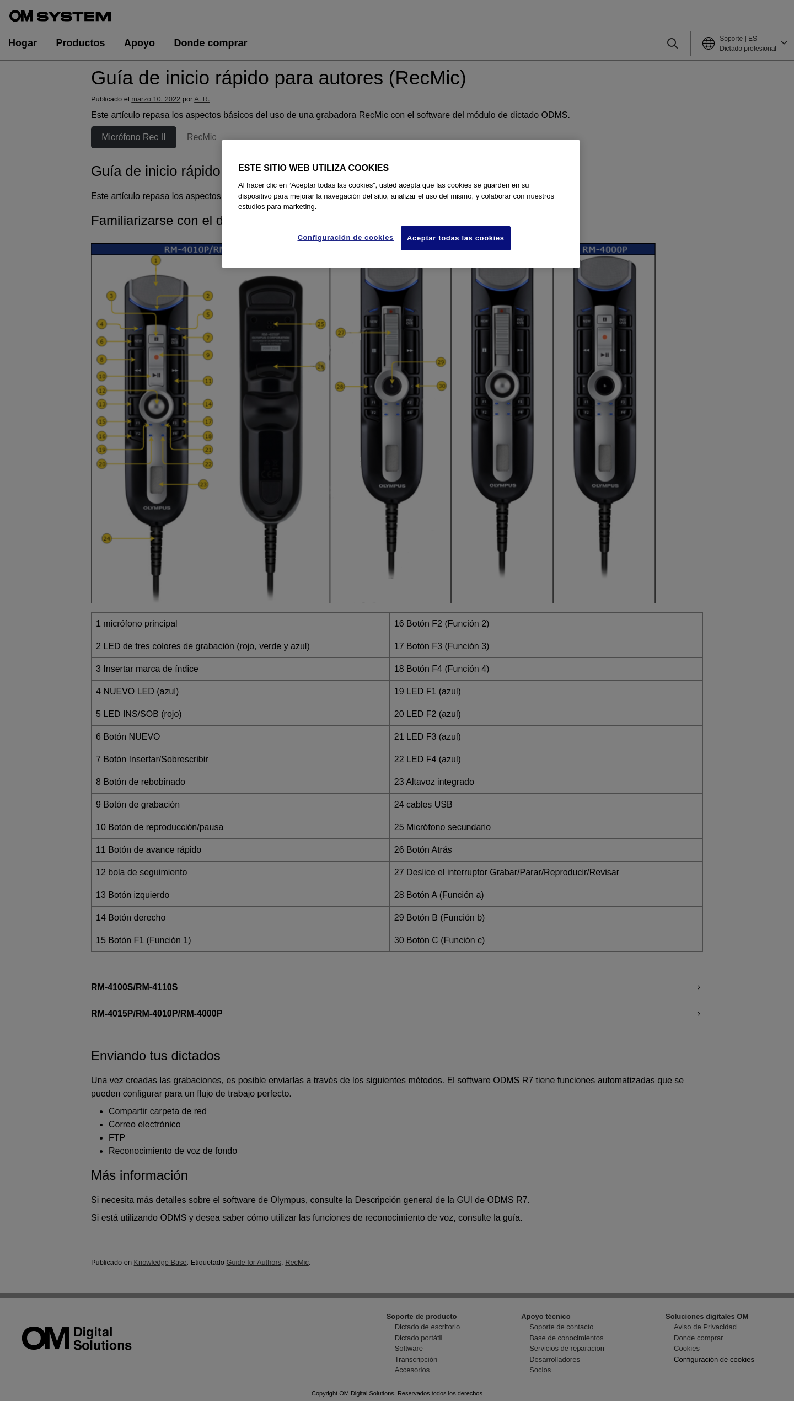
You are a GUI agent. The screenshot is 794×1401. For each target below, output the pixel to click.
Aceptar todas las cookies (456, 238)
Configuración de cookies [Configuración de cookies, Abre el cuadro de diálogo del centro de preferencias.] (345, 237)
